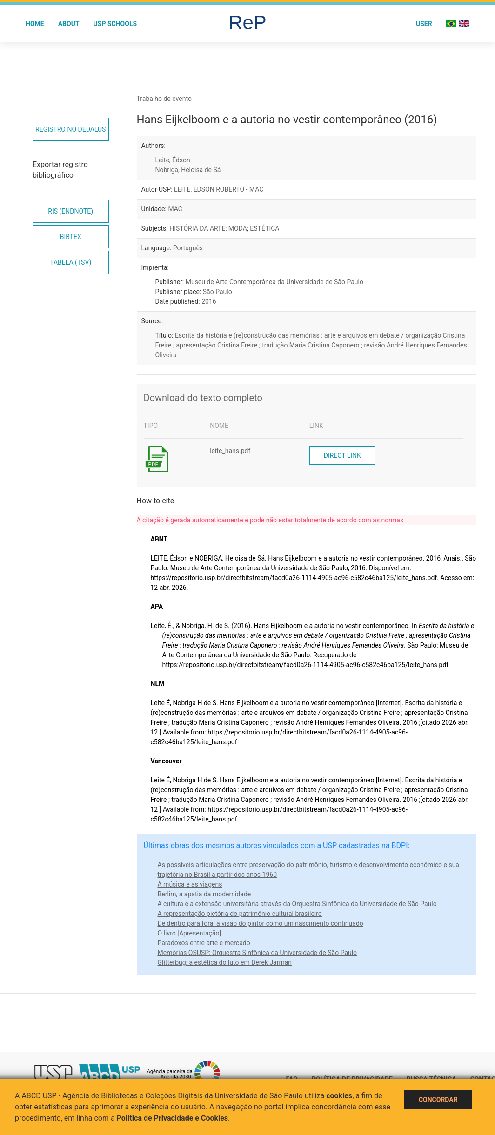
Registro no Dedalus (70, 129)
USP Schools (115, 23)
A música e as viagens (190, 884)
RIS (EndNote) (70, 211)
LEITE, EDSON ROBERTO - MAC (218, 189)
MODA (237, 228)
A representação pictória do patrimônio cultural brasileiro (240, 913)
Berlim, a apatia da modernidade (204, 894)
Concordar (438, 1099)
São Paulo (217, 291)
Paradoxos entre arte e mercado (204, 943)
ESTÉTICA (264, 228)
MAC (175, 209)
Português (188, 248)
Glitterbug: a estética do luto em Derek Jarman (225, 962)
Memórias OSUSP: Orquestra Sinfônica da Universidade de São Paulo (257, 952)
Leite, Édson (172, 160)
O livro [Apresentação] (189, 933)
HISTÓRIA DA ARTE (197, 228)
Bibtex (70, 236)
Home (35, 23)
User (424, 23)
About (69, 23)
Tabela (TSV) (70, 262)
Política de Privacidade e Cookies (172, 1118)
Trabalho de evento (164, 98)
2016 (208, 301)
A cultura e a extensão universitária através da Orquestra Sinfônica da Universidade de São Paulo (297, 904)
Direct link (342, 455)
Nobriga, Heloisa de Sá (188, 170)
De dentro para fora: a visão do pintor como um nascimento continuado (260, 923)
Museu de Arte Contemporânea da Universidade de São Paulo (274, 282)
